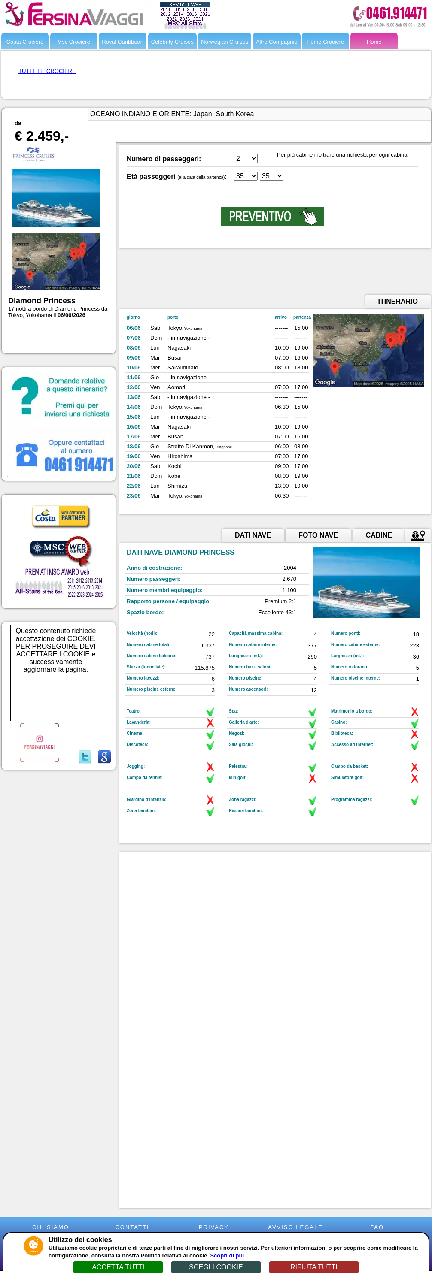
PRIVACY (214, 1227)
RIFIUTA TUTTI (314, 1267)
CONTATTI (132, 1227)
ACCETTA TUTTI (118, 1267)
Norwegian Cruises (224, 42)
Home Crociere (325, 42)
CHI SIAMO (50, 1227)
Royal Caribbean (122, 42)
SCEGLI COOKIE (216, 1267)
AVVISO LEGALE (295, 1227)
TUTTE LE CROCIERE (47, 71)
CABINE (379, 535)
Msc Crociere (73, 42)
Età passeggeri (151, 176)
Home (374, 42)
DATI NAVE (253, 535)
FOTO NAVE (318, 535)
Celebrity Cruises (172, 42)
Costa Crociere (25, 42)
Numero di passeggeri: (164, 159)
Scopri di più (227, 1255)
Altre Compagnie (277, 42)
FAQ (377, 1227)
